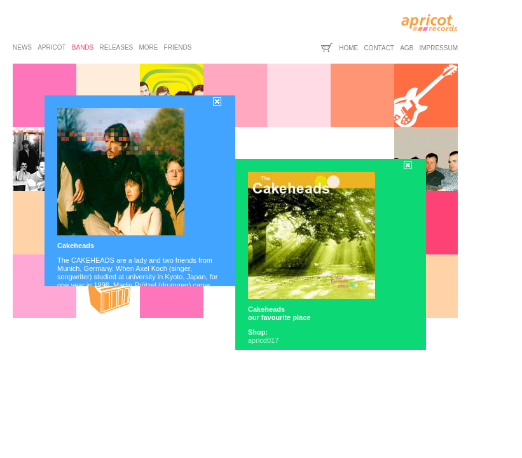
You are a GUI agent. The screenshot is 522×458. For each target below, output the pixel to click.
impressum (438, 48)
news (22, 47)
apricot (51, 47)
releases (116, 47)
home (348, 48)
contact (379, 48)
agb (406, 48)
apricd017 (263, 340)
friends (178, 47)
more (148, 47)
